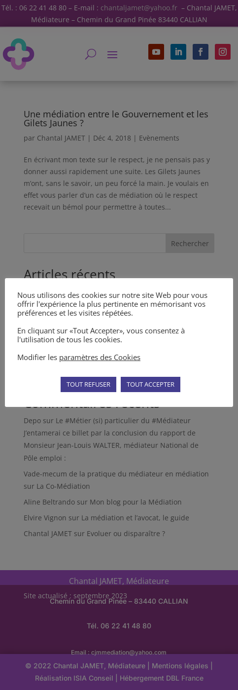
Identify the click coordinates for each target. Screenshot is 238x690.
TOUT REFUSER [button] (88, 384)
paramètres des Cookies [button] (99, 357)
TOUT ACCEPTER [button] (150, 384)
